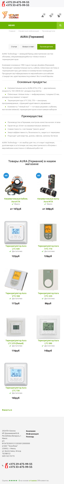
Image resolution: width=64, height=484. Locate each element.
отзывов (33, 480)
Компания (30, 431)
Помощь (30, 437)
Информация (32, 434)
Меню (11, 25)
